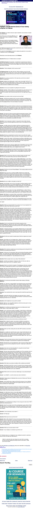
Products (14, 503)
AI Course (4, 501)
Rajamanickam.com (19, 6)
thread (11, 49)
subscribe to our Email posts (8, 445)
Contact (24, 505)
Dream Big (20, 501)
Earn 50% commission (8, 8)
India (3, 446)
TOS (17, 505)
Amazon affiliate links (21, 506)
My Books (26, 8)
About (7, 505)
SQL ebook (19, 503)
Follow (14, 505)
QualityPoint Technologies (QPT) (9, 0)
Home (16, 460)
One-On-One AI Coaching (18, 8)
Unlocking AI (14, 501)
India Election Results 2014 (6, 453)
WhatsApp (20, 505)
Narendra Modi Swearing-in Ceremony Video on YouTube (11, 450)
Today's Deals (4, 503)
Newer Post (2, 460)
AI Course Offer (12, 6)
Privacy (10, 505)
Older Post (30, 460)
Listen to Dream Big (26, 501)
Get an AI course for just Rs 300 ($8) (16, 467)
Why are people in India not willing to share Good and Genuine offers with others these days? (17, 449)
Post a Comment (3, 458)
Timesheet (10, 503)
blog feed (28, 445)
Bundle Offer (9, 501)
